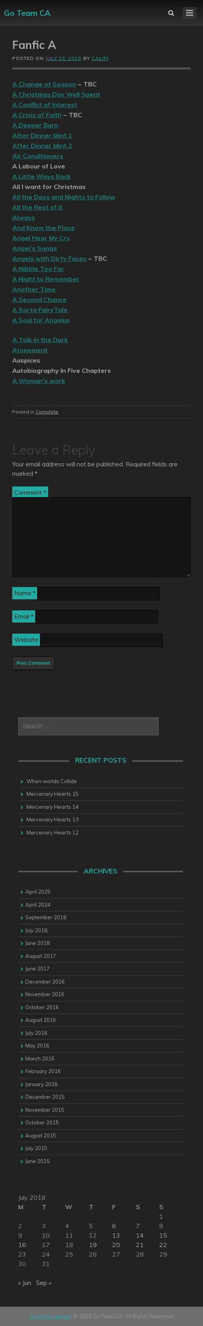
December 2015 (45, 1097)
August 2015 (40, 1135)
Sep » (43, 1283)
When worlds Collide (51, 781)
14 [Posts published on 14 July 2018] (140, 1235)
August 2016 (40, 1020)
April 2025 (38, 891)
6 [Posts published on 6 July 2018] (114, 1226)
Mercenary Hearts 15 (52, 794)
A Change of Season (44, 84)
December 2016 (45, 981)
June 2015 (37, 1161)
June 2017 (37, 968)
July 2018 (36, 930)
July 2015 (36, 1148)
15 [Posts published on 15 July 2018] (163, 1235)
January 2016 (41, 1084)
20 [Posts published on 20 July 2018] (116, 1245)
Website (26, 639)
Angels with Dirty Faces (49, 258)
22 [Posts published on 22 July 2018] (163, 1245)
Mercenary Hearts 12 (52, 832)
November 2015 (44, 1110)
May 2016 (37, 1045)
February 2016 (43, 1071)
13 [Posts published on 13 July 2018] (116, 1235)
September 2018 (45, 917)
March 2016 (40, 1058)
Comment (30, 492)
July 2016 (36, 1033)
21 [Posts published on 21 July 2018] (140, 1245)
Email (24, 616)
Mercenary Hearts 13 (52, 819)
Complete (47, 412)
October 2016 (42, 1007)
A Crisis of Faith (37, 115)
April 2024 (38, 904)
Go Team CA (27, 13)
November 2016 (44, 994)
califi (100, 58)
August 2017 (40, 956)
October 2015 (42, 1122)
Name (25, 593)
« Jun (24, 1283)
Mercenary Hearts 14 (52, 807)
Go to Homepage (50, 1316)
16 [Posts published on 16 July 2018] (22, 1245)
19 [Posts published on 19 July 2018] (93, 1245)
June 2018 (37, 943)
